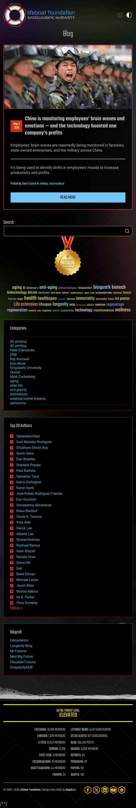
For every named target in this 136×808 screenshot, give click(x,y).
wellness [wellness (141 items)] (122, 310)
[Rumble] (121, 790)
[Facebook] (88, 790)
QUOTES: (75, 775)
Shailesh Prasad (28, 465)
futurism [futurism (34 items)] (12, 299)
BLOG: (74, 742)
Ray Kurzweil (19, 359)
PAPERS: (75, 768)
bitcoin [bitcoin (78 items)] (32, 292)
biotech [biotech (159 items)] (119, 287)
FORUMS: (57, 775)
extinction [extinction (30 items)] (117, 293)
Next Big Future (21, 657)
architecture (19, 394)
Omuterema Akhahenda (34, 505)
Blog (68, 34)
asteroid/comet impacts (28, 399)
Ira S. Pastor (25, 597)
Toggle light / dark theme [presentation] (129, 15)
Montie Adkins (27, 591)
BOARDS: (75, 749)
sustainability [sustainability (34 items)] (67, 311)
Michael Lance (27, 580)
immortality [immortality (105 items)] (85, 298)
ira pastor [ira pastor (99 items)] (122, 298)
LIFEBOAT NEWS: (80, 730)
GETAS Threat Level (68, 714)
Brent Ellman (25, 574)
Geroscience (19, 640)
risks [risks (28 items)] (39, 311)
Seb (19, 568)
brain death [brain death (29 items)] (56, 293)
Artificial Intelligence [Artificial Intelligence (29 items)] (67, 288)
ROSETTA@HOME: (40, 768)
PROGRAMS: (77, 762)
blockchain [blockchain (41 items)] (44, 293)
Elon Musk (18, 364)
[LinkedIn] (104, 790)
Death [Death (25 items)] (92, 293)
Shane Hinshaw (28, 540)
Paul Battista (26, 471)
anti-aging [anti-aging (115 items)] (48, 287)
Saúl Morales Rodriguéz (34, 442)
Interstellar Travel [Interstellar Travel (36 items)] (105, 299)
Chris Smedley (27, 603)
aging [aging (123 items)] (17, 287)
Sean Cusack (29, 183)
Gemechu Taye (27, 476)
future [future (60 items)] (127, 293)
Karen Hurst (25, 488)
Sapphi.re (70, 789)
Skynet (15, 372)
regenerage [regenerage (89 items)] (115, 304)
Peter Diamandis (22, 350)
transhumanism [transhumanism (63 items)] (104, 310)
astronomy (18, 403)
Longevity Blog (21, 646)
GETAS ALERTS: (79, 736)
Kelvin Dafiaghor (28, 482)
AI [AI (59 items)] (24, 288)
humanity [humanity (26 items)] (62, 299)
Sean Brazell (25, 551)
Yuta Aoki (23, 522)
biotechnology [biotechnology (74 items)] (17, 292)
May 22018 (16, 126)
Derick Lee (24, 528)
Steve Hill (23, 563)
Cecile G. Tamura (29, 517)
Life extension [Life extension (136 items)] (26, 304)
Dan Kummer (26, 499)
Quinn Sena (25, 453)
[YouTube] (113, 790)
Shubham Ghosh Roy (32, 448)
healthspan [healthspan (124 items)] (47, 298)
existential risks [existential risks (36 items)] (104, 293)
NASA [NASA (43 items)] (72, 305)
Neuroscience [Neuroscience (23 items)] (81, 305)
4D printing (18, 346)
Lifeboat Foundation (30, 789)
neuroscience (56, 183)
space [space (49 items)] (56, 310)
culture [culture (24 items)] (86, 293)
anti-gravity (18, 390)
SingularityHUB (21, 667)
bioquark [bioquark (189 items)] (102, 287)
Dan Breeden (25, 459)
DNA (13, 355)
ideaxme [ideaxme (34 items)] (71, 299)
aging (14, 381)
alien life (16, 385)
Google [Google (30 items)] (20, 299)
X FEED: (42, 742)
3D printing (18, 342)
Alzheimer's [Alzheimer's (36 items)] (32, 288)
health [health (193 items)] (30, 298)
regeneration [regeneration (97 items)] (17, 310)
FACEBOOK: (41, 730)
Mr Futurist (18, 651)
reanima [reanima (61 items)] (100, 305)
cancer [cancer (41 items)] (65, 293)
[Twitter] (96, 790)
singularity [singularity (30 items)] (46, 311)
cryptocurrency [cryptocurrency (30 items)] (76, 293)
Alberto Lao (24, 534)
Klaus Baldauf (26, 511)
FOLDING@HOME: (41, 762)
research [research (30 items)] (32, 311)
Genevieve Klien (28, 436)
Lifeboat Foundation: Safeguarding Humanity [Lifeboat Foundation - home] (57, 15)
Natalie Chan (26, 557)
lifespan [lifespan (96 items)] (45, 304)
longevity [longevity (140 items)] (60, 304)
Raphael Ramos (28, 545)
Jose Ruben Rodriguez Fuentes (39, 494)
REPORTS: (76, 755)
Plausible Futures (23, 662)
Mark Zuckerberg (22, 377)
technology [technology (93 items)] (84, 310)
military (44, 183)
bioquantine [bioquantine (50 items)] (85, 288)
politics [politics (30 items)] (90, 305)
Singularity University (26, 368)
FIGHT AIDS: (45, 755)
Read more (68, 197)
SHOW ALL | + (16, 608)
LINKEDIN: (42, 736)
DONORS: (54, 749)
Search (127, 231)
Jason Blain (25, 585)
